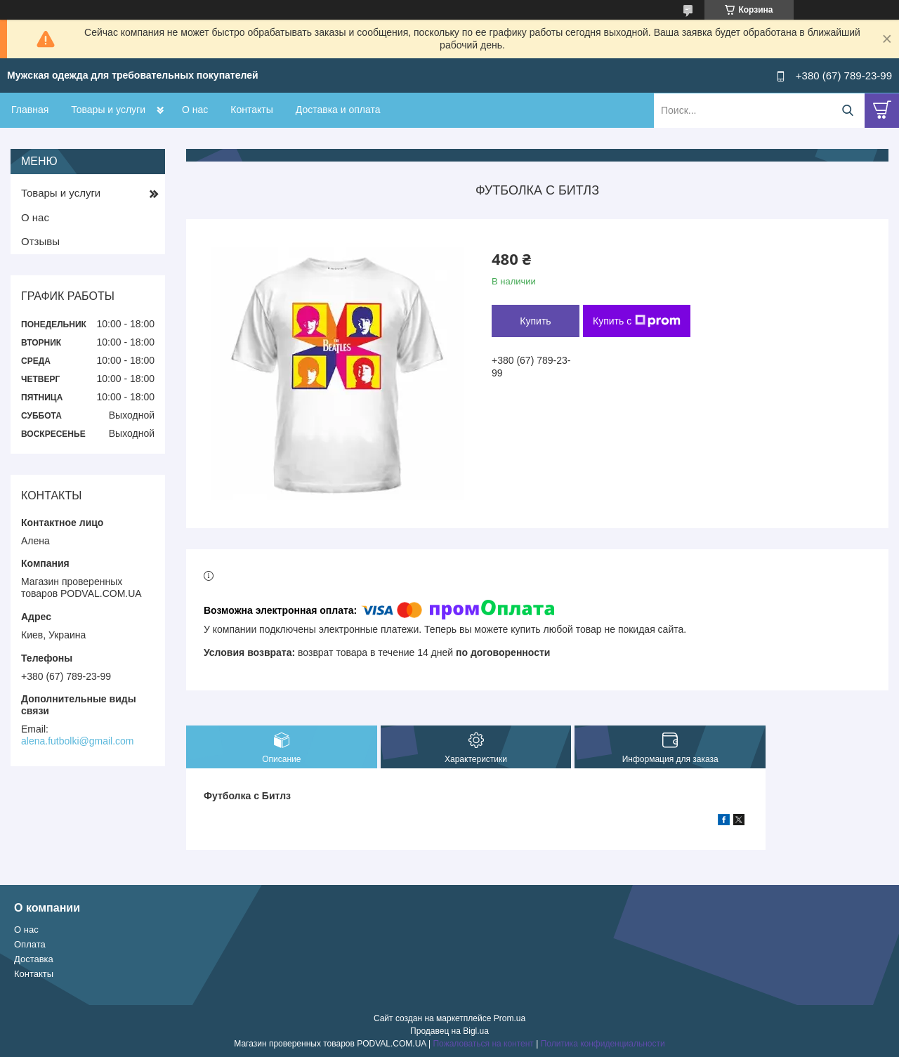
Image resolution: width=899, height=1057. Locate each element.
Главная (29, 109)
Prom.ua (509, 1018)
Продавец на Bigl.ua (449, 1031)
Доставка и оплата (338, 109)
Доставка (33, 959)
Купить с (637, 321)
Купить (535, 321)
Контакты (251, 109)
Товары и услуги (108, 109)
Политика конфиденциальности (603, 1044)
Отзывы (40, 241)
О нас (195, 109)
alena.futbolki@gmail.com (77, 741)
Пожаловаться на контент (483, 1044)
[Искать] (847, 110)
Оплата (30, 944)
